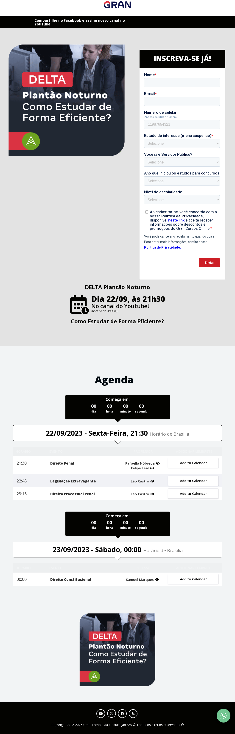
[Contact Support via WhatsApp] (223, 716)
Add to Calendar (193, 462)
